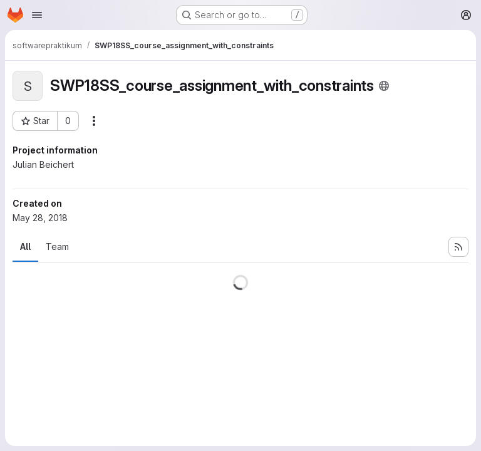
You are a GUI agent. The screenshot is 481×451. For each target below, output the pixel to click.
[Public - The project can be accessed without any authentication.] (384, 86)
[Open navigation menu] (37, 15)
